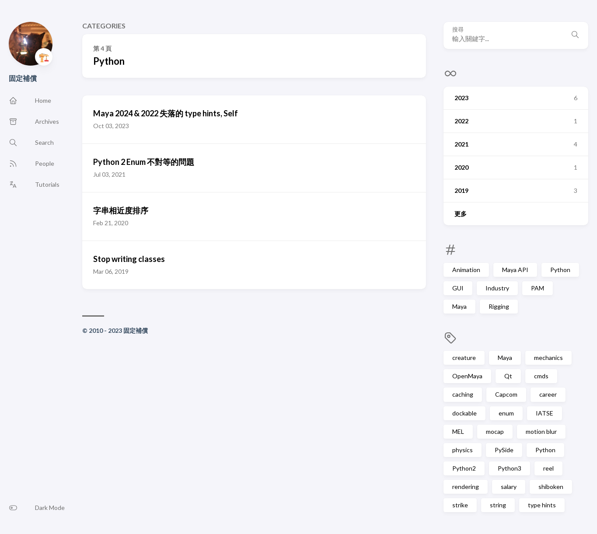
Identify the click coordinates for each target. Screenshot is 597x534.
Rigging (499, 306)
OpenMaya (467, 376)
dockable (464, 413)
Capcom (506, 394)
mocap (495, 431)
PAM (537, 288)
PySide (504, 450)
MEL (458, 431)
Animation (466, 269)
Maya (459, 306)
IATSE (544, 413)
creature (464, 357)
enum (506, 413)
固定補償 (23, 78)
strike (460, 505)
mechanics (548, 357)
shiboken (550, 486)
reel (548, 468)
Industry (497, 288)
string (498, 505)
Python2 (464, 468)
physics (462, 450)
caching (462, 394)
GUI (458, 288)
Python (560, 269)
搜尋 (458, 29)
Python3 (509, 468)
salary (509, 486)
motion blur (541, 431)
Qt (508, 376)
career (548, 394)
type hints (542, 505)
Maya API (515, 269)
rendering (465, 486)
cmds (541, 376)
